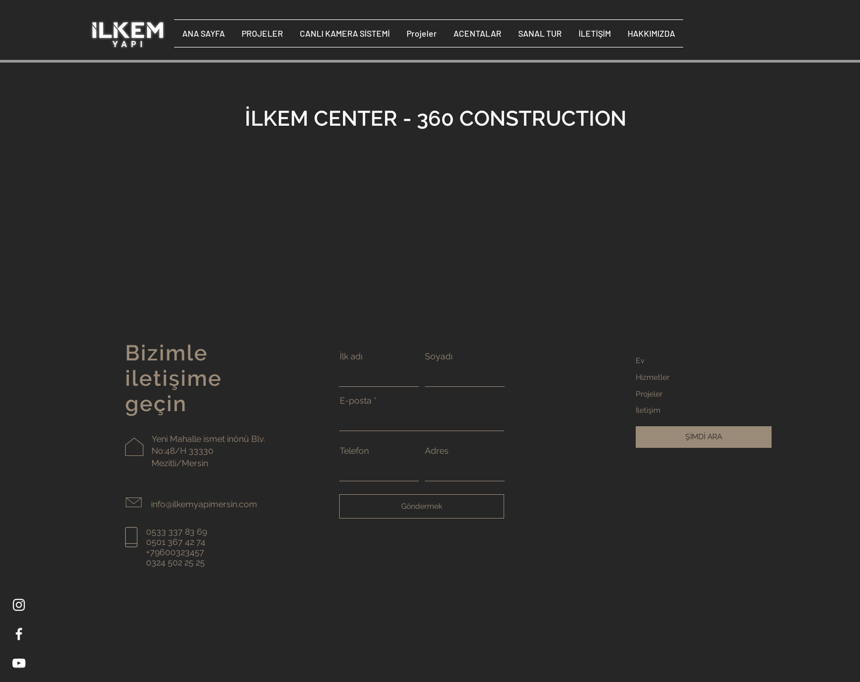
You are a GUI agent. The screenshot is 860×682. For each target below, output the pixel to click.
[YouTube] (19, 663)
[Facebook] (19, 634)
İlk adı (351, 356)
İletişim (648, 410)
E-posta (355, 401)
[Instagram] (19, 605)
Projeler (649, 394)
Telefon (354, 451)
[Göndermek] (421, 506)
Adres (437, 451)
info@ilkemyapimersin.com (204, 504)
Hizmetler (653, 377)
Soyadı (438, 356)
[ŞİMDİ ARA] (704, 437)
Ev (640, 360)
